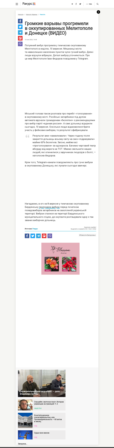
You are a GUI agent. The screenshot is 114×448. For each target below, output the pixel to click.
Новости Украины (31, 14)
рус (90, 4)
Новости (20, 14)
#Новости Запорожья (87, 237)
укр (87, 4)
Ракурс (35, 231)
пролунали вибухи (49, 209)
